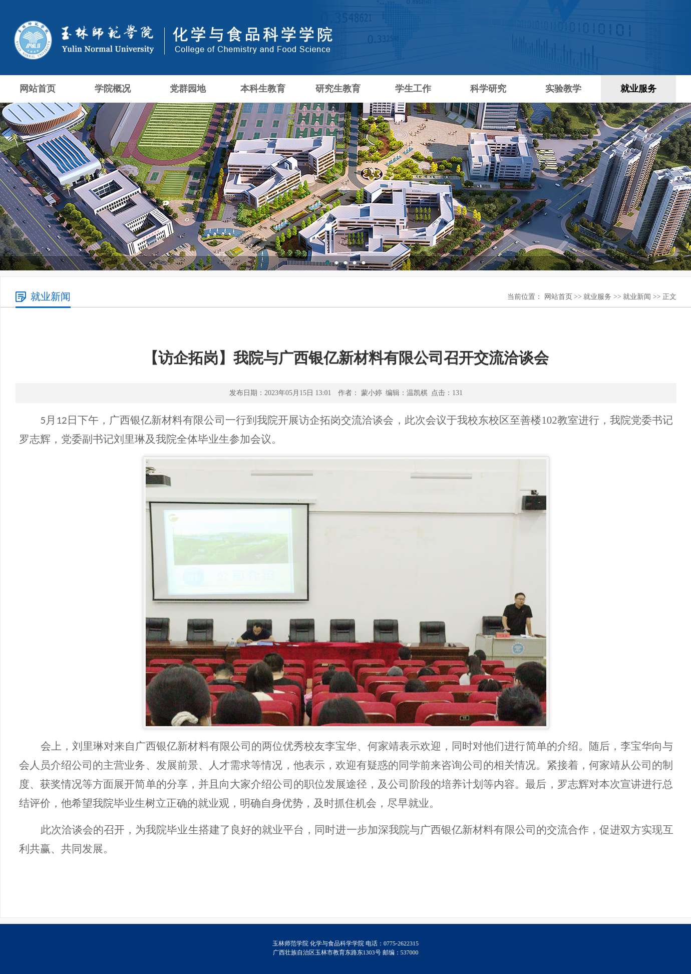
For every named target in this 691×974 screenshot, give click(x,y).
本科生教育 (262, 89)
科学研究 (488, 89)
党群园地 (188, 89)
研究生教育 (338, 89)
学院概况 (113, 89)
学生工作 (413, 89)
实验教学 (563, 89)
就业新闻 (637, 296)
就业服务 (638, 89)
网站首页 (38, 89)
